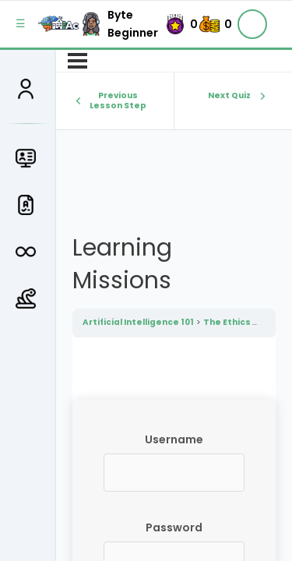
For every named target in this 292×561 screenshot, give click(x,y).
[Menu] (77, 61)
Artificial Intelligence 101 (138, 322)
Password (174, 527)
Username (174, 439)
